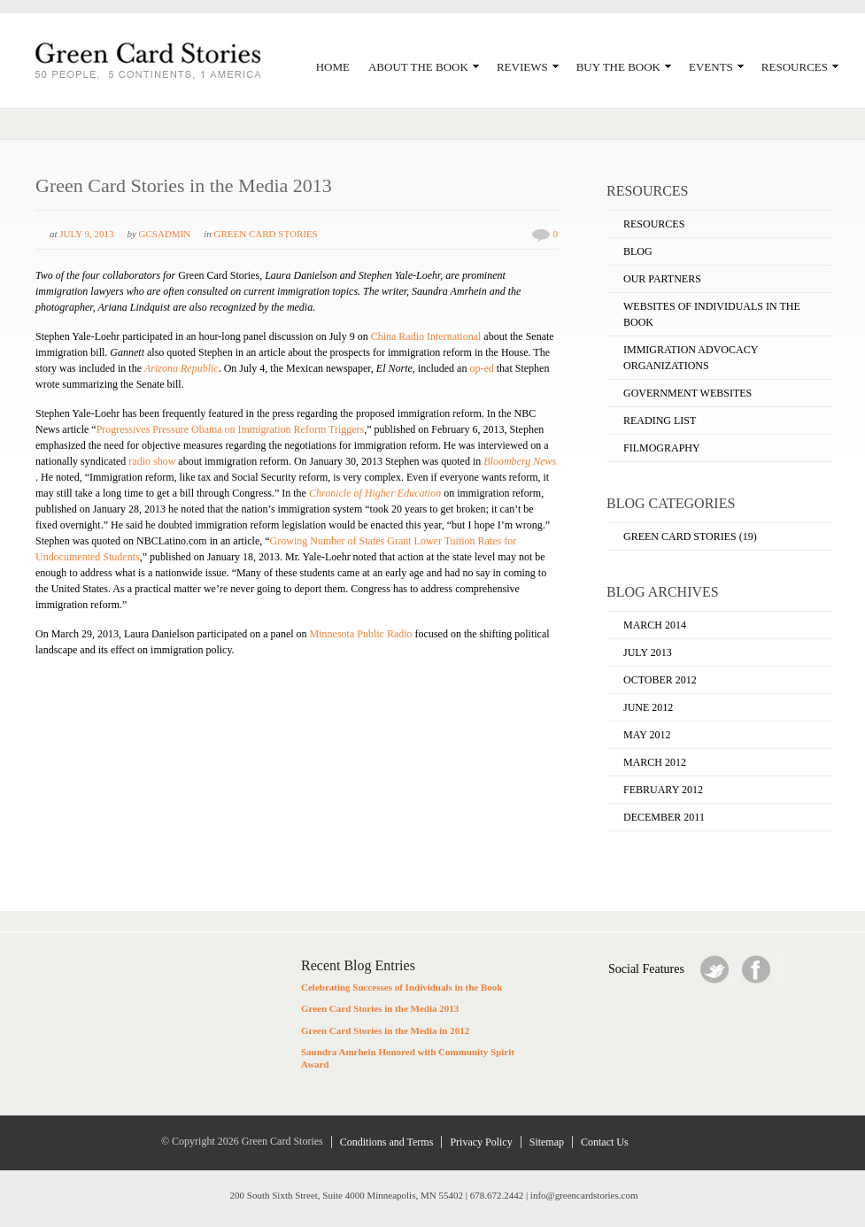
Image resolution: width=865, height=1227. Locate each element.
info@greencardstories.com (584, 1195)
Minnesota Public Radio (361, 634)
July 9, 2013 (86, 233)
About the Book (423, 66)
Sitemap (546, 1142)
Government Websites (687, 393)
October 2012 (660, 680)
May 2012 (646, 735)
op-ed (481, 368)
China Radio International (426, 336)
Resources (799, 66)
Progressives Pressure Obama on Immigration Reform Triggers (231, 429)
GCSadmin (165, 233)
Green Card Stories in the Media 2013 (183, 185)
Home (333, 66)
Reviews (528, 66)
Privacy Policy (481, 1142)
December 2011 (664, 817)
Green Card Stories (266, 233)
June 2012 (648, 707)
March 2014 (654, 625)
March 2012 (654, 762)
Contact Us (605, 1142)
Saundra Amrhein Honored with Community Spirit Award (407, 1057)
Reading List (659, 420)
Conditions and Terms (387, 1142)
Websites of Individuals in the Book (711, 314)
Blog (638, 251)
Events (716, 66)
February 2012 (663, 789)
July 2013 (647, 652)
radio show (151, 461)
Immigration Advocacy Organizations (690, 357)
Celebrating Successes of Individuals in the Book (401, 987)
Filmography (661, 448)
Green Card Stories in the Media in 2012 (385, 1030)
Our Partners (662, 279)
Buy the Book (623, 66)
